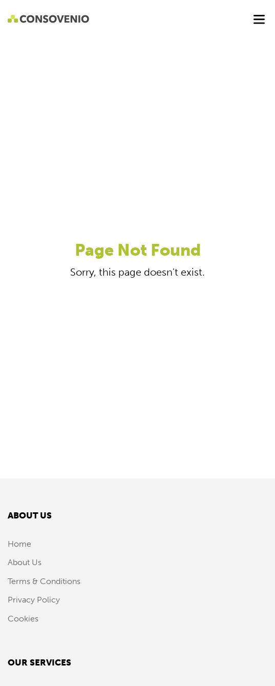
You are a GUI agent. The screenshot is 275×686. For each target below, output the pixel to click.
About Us (24, 562)
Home (19, 544)
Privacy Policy (34, 600)
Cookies (23, 618)
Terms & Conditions (44, 581)
